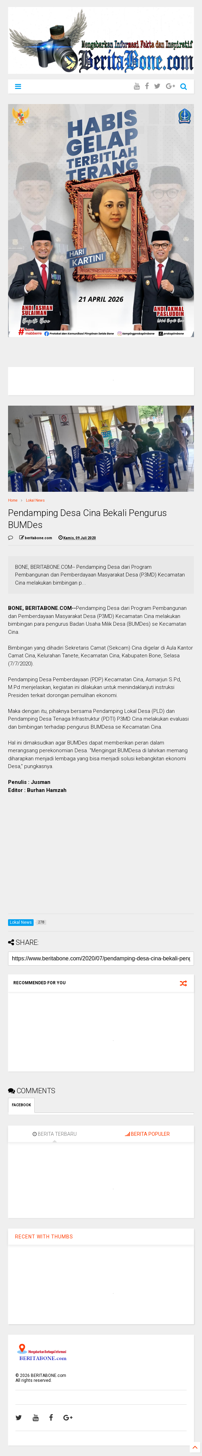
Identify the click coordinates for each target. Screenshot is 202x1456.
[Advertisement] (101, 859)
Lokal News (35, 500)
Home (13, 500)
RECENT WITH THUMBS (44, 1236)
